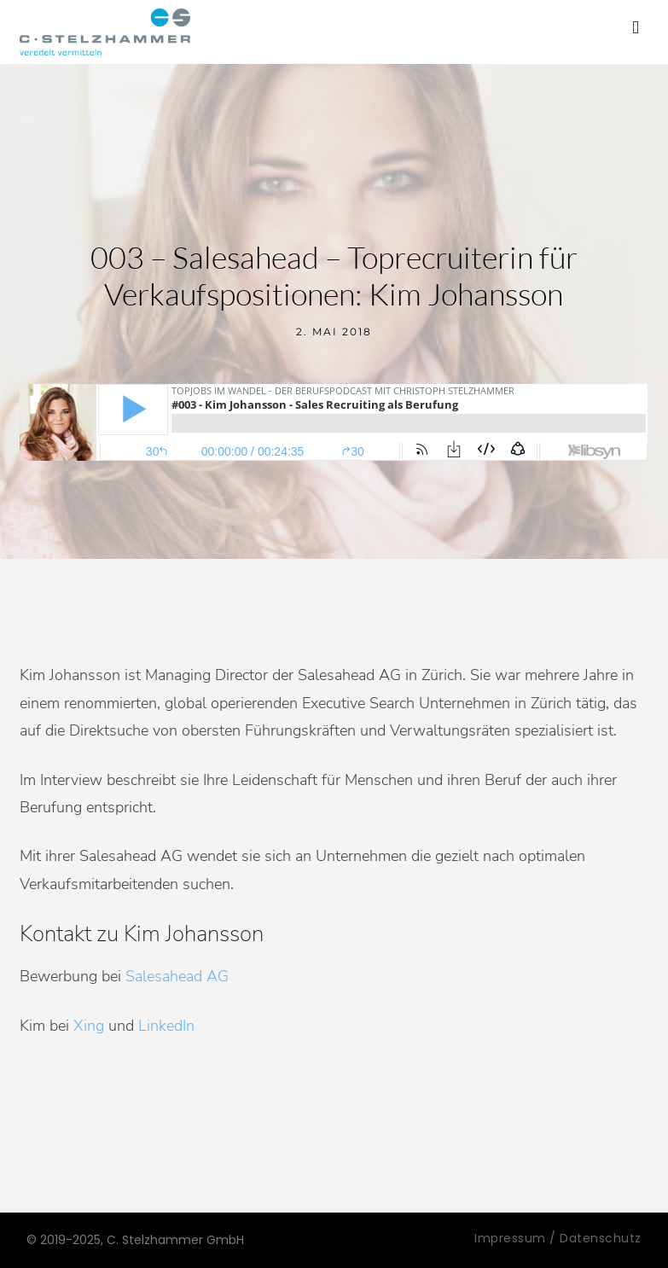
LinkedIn (166, 1025)
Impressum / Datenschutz (558, 1238)
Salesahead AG (177, 976)
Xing (88, 1025)
